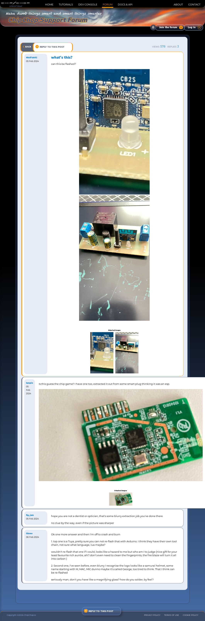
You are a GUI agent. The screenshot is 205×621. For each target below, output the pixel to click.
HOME (49, 4)
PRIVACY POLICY (152, 615)
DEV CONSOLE (87, 4)
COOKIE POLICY (190, 615)
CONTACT (194, 4)
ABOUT (178, 4)
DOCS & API (125, 4)
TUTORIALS (66, 4)
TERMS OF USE (171, 615)
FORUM (107, 4)
